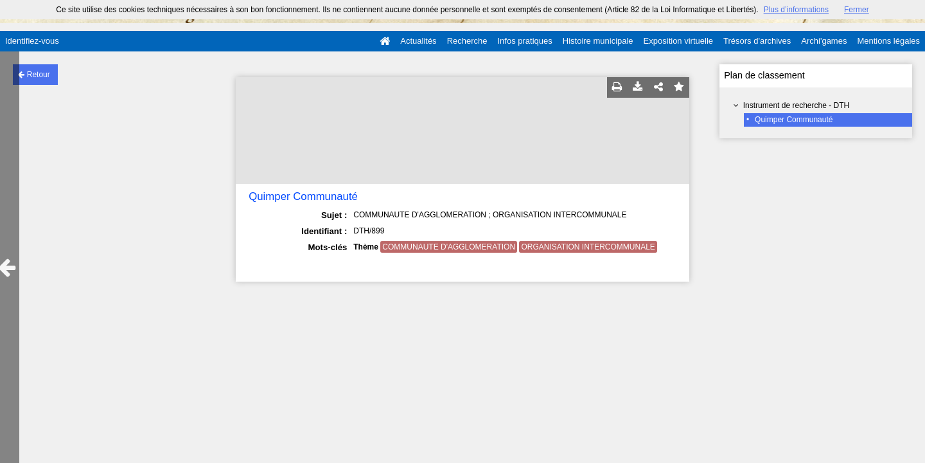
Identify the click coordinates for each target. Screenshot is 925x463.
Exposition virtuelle (678, 41)
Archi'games (824, 41)
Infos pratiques (525, 41)
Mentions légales (888, 41)
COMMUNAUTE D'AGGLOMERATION (448, 246)
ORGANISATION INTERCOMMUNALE (588, 246)
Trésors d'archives (757, 41)
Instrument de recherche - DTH (796, 105)
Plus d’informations (796, 9)
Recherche (467, 41)
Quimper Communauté (794, 119)
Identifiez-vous (32, 41)
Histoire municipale (598, 41)
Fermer (856, 9)
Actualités (418, 41)
